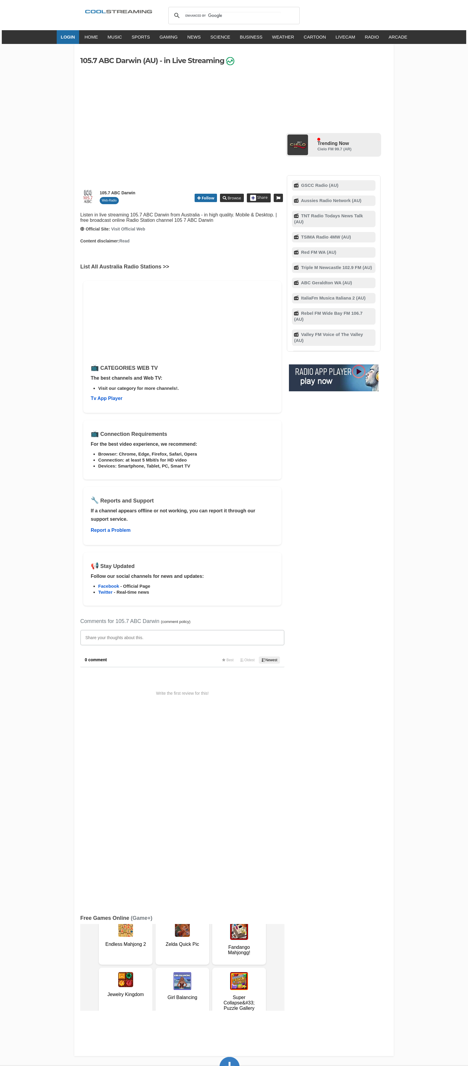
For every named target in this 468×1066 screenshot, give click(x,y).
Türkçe (312, 996)
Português (291, 996)
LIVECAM (345, 36)
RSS (88, 973)
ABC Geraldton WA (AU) (326, 282)
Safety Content (98, 978)
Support (157, 972)
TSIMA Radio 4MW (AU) (325, 236)
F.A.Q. (174, 972)
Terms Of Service (108, 972)
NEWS (194, 36)
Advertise (269, 972)
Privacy (233, 972)
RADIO (372, 36)
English (162, 996)
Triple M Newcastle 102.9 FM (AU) (336, 267)
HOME (91, 36)
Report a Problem (110, 530)
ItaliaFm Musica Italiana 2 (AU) (333, 297)
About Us (137, 972)
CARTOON (315, 36)
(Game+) (142, 732)
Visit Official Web (128, 229)
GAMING (168, 36)
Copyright (213, 972)
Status (122, 978)
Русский (267, 996)
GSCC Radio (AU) (319, 185)
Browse (234, 198)
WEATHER (283, 36)
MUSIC (114, 36)
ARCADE (398, 36)
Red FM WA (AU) (318, 252)
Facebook (108, 586)
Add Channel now (229, 929)
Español (224, 996)
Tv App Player (106, 398)
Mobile (250, 972)
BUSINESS (251, 36)
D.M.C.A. (191, 972)
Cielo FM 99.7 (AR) (334, 149)
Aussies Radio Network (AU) (330, 200)
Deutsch (245, 996)
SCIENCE (220, 36)
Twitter (105, 592)
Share (259, 198)
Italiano (181, 996)
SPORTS (141, 36)
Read (124, 241)
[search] (233, 15)
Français (202, 996)
